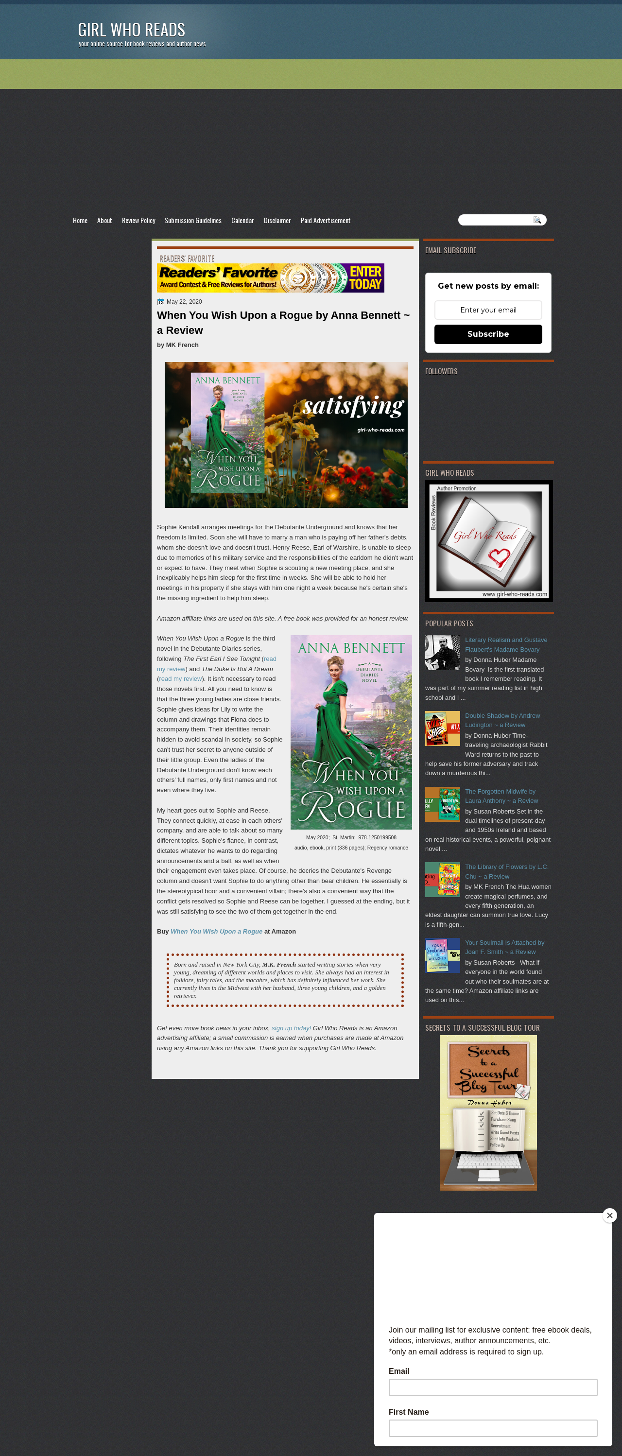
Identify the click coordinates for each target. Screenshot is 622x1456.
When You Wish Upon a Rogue (216, 931)
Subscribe (488, 334)
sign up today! (291, 1028)
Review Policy (138, 220)
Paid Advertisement (326, 220)
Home (80, 220)
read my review (180, 678)
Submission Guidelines (193, 220)
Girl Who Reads (131, 29)
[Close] (610, 1215)
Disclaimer (277, 220)
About (104, 220)
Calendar (242, 220)
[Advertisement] (311, 137)
